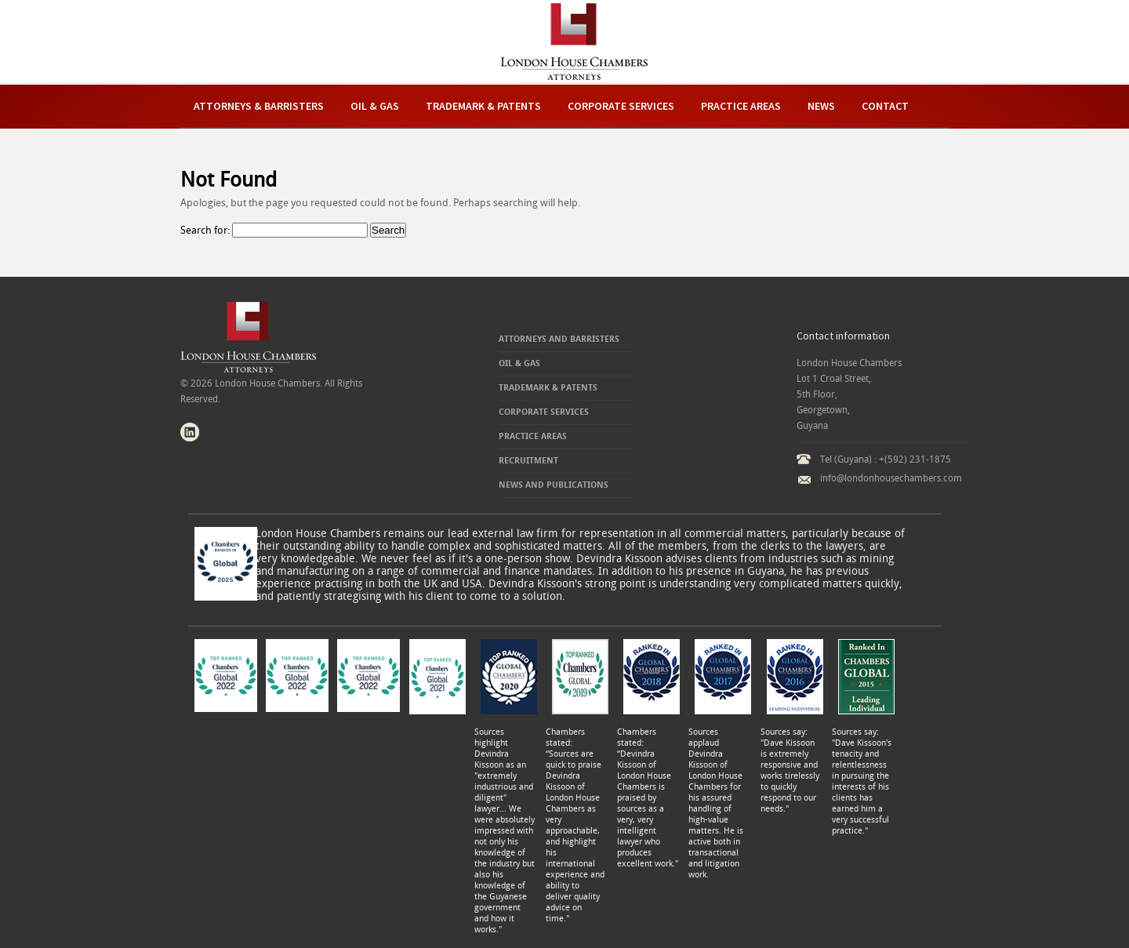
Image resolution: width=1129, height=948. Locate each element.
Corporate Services (621, 106)
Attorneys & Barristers (259, 106)
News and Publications (553, 485)
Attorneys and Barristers (559, 339)
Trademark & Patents (483, 106)
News (821, 106)
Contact (885, 106)
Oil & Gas (374, 106)
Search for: (205, 230)
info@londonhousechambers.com (891, 478)
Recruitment (528, 461)
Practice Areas (741, 106)
